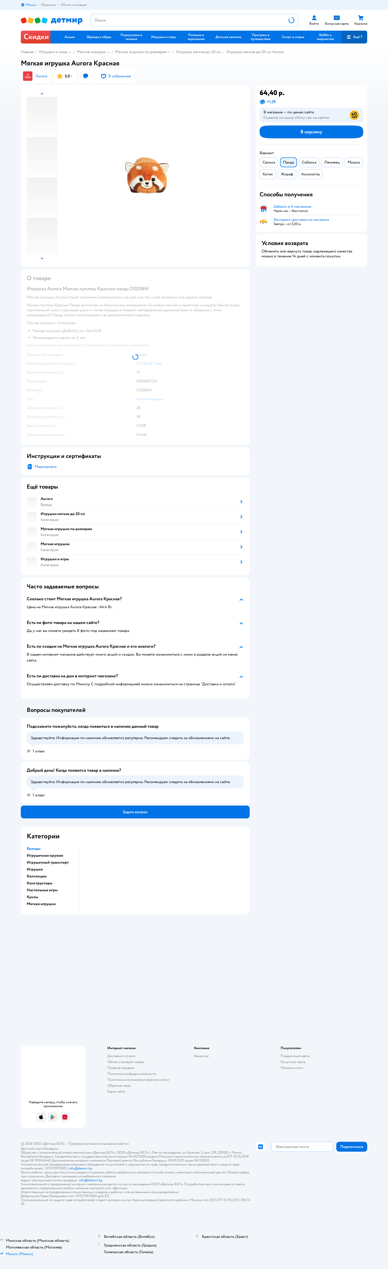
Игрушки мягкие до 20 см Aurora (255, 51)
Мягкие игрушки (91, 51)
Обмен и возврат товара (125, 1062)
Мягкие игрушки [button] (41, 903)
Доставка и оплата (121, 1056)
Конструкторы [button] (39, 883)
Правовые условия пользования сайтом (99, 1144)
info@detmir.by (80, 1168)
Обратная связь (119, 1085)
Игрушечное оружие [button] (45, 855)
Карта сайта (116, 1091)
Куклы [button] (32, 897)
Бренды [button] (34, 848)
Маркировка (45, 466)
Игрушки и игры (53, 51)
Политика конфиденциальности (131, 1074)
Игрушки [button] (35, 869)
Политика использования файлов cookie (138, 1080)
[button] (354, 37)
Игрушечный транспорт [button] (48, 862)
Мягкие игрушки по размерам (141, 51)
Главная (27, 51)
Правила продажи (121, 1068)
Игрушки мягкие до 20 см (198, 51)
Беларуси (51, 1148)
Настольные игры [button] (42, 890)
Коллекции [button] (37, 876)
